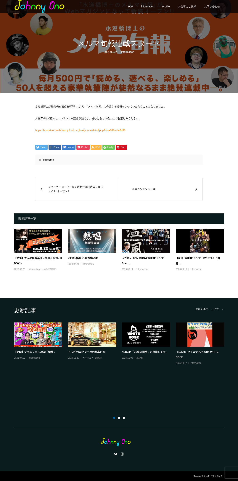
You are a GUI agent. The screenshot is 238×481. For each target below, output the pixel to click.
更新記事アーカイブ (207, 309)
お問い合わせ (212, 6)
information (147, 6)
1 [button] (114, 418)
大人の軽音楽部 (49, 269)
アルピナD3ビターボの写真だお (86, 351)
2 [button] (119, 418)
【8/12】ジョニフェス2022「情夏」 (35, 351)
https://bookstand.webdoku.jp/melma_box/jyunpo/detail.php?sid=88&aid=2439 (80, 130)
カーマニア (88, 358)
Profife (166, 6)
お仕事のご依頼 (187, 6)
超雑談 (98, 358)
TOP (130, 6)
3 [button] (124, 418)
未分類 (139, 358)
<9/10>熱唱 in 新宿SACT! (83, 258)
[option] (122, 343)
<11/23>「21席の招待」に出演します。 (145, 351)
